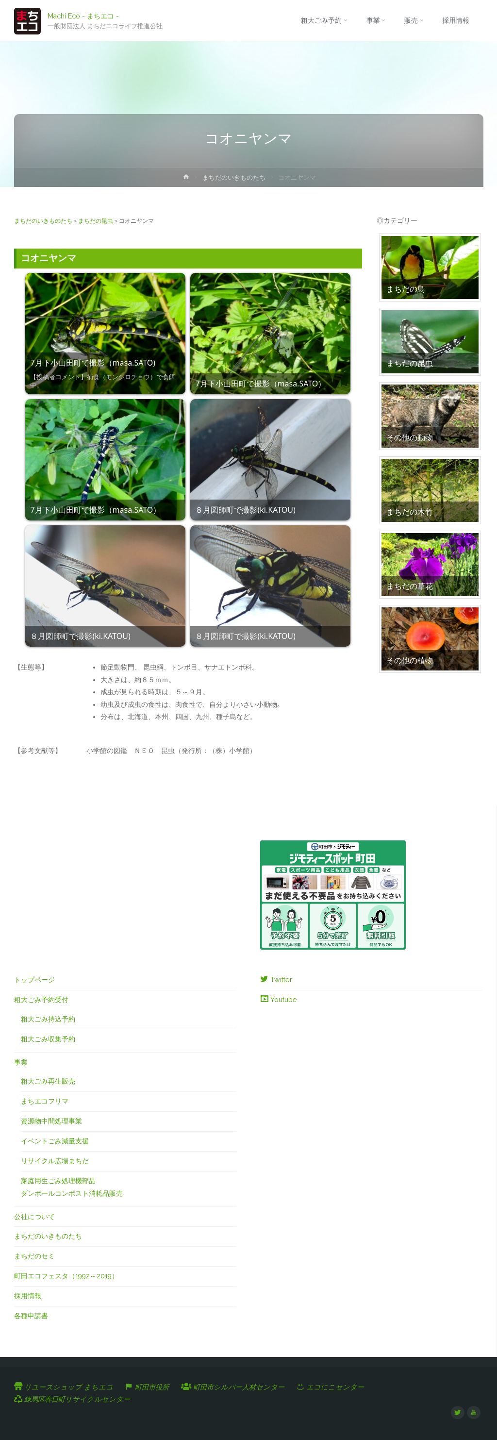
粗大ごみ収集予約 (48, 1039)
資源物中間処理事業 (51, 1121)
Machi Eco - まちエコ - (83, 15)
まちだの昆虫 (95, 221)
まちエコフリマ (44, 1101)
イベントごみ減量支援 (55, 1141)
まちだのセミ (34, 1256)
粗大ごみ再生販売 (48, 1081)
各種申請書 (31, 1316)
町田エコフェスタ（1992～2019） (66, 1276)
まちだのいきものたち (233, 177)
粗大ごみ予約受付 (41, 1000)
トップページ (34, 980)
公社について (34, 1217)
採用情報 (27, 1296)
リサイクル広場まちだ (55, 1161)
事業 (21, 1062)
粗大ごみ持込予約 (48, 1019)
